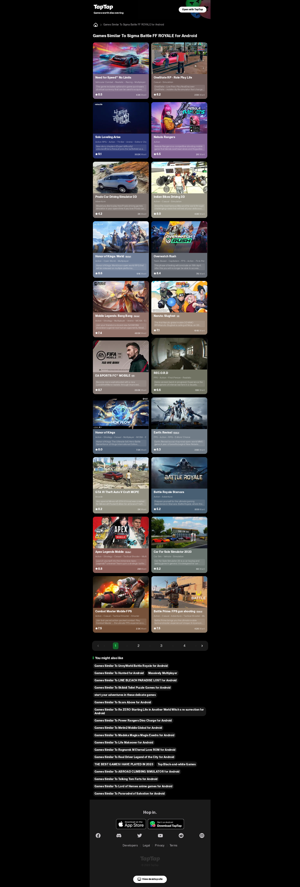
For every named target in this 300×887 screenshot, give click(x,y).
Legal (146, 845)
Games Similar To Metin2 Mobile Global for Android (128, 727)
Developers (130, 845)
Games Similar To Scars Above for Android (122, 702)
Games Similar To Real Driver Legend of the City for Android (134, 757)
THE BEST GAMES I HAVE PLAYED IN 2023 (124, 764)
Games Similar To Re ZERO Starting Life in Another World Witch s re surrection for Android (149, 711)
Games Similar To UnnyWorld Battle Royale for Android (131, 665)
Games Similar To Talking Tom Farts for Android (126, 779)
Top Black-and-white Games (177, 764)
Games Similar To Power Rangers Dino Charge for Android (133, 720)
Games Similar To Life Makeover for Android (123, 742)
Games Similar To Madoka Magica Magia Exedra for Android (134, 735)
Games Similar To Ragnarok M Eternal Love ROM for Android (134, 749)
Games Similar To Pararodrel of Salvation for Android (129, 793)
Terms (174, 845)
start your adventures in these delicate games (125, 694)
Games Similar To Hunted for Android (119, 673)
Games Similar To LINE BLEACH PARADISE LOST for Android (135, 680)
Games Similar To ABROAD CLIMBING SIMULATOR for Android (137, 771)
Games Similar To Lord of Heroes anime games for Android (133, 786)
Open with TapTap (192, 9)
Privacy (159, 845)
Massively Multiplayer (162, 673)
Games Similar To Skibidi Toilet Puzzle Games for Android (132, 687)
